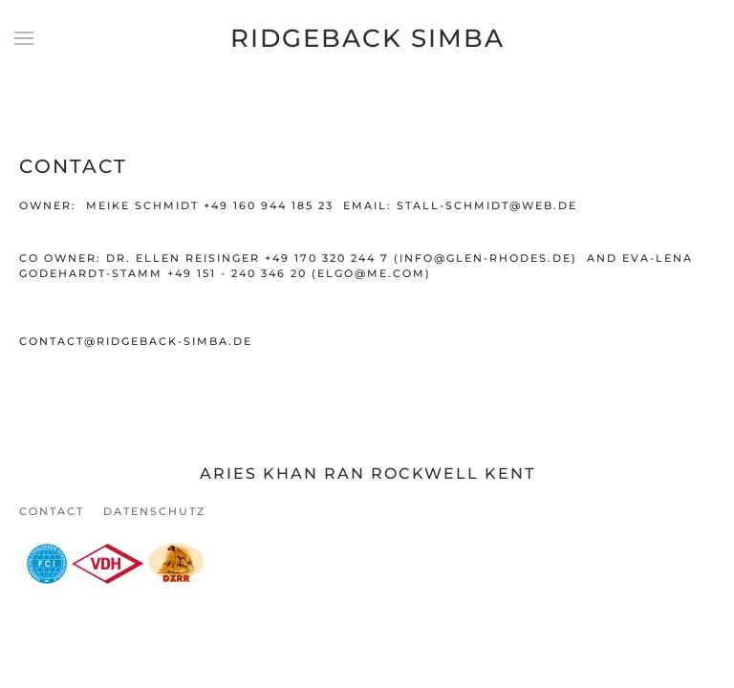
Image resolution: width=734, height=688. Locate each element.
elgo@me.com (371, 273)
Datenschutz (154, 511)
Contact (51, 511)
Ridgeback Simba (367, 38)
